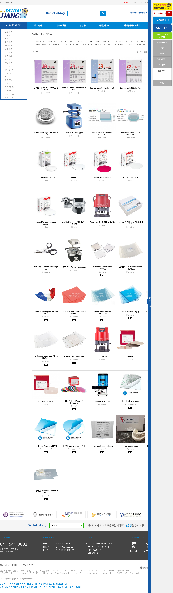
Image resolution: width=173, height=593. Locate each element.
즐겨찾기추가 (5, 2)
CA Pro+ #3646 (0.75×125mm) (46, 177)
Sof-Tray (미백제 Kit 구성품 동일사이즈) (131, 223)
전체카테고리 (15, 25)
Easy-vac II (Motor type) (74, 132)
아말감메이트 (87, 44)
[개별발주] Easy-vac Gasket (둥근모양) (46, 88)
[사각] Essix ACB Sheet (130, 401)
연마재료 (8, 56)
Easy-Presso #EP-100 (102, 401)
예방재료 (8, 66)
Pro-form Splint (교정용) (130, 312)
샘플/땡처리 (104, 25)
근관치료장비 (81, 41)
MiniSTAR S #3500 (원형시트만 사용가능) (74, 223)
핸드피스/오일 (66, 41)
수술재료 (8, 62)
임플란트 (8, 83)
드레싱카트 (141, 44)
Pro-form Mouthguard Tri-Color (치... (46, 312)
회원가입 (134, 2)
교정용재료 (9, 94)
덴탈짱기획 (9, 97)
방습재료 (8, 49)
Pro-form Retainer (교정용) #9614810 (102, 312)
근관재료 (8, 45)
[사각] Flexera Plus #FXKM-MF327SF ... (102, 133)
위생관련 (8, 73)
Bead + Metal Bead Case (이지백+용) (46, 133)
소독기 (130, 41)
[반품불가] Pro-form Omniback (74, 267)
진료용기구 (9, 76)
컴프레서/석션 (56, 44)
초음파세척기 (142, 41)
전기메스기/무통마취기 (124, 44)
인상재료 (8, 31)
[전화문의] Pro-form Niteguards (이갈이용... (130, 268)
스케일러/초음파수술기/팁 (46, 41)
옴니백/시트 (118, 41)
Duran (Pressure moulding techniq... (46, 223)
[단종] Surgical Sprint (130, 446)
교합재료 (8, 59)
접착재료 (8, 42)
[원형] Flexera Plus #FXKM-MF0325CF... (131, 133)
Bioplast (74, 177)
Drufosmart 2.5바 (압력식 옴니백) (102, 222)
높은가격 (147, 52)
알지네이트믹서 (72, 44)
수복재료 (8, 35)
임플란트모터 (41, 44)
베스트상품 (61, 25)
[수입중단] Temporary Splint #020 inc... (46, 491)
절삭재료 (8, 52)
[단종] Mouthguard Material (102, 446)
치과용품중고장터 (132, 25)
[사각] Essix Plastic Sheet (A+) (46, 446)
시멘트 (7, 38)
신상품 (83, 25)
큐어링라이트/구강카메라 (100, 41)
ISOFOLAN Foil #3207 (131, 177)
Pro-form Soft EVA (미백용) (74, 356)
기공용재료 (9, 87)
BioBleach (130, 356)
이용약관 (13, 565)
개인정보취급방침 (26, 565)
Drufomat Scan (102, 356)
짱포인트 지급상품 (137, 13)
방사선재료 (9, 69)
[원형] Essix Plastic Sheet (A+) (74, 446)
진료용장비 (9, 80)
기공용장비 (9, 90)
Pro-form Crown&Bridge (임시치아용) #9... (46, 357)
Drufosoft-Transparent (46, 401)
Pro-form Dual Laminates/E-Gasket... (102, 268)
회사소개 (3, 565)
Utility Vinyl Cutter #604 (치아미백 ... (45, 268)
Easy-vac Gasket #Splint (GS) (130, 88)
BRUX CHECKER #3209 (102, 177)
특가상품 (38, 25)
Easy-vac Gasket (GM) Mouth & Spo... (74, 88)
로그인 (126, 2)
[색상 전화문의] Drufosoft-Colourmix (74, 402)
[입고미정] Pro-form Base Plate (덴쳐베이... (74, 312)
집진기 (98, 44)
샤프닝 (108, 44)
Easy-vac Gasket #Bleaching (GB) (102, 88)
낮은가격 (138, 52)
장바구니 (144, 2)
